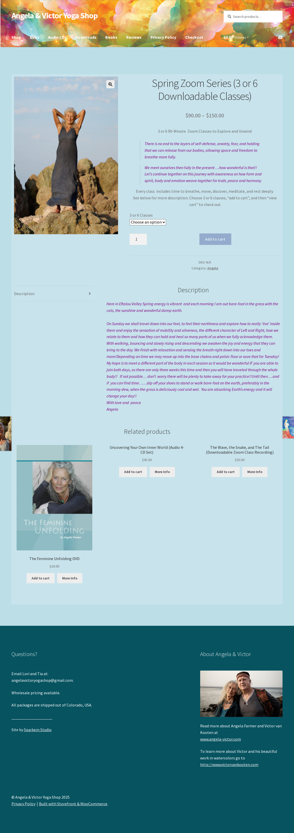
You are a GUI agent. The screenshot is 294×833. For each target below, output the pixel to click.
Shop (16, 37)
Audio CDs (57, 37)
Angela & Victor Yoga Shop (54, 15)
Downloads (85, 37)
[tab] (54, 293)
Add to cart (215, 239)
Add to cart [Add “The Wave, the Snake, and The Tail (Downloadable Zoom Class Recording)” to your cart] (226, 471)
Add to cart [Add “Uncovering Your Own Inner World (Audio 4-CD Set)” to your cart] (133, 471)
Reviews (134, 37)
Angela (212, 268)
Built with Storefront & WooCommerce (73, 803)
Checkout (194, 37)
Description (24, 293)
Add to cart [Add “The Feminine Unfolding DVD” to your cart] (40, 578)
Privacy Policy (163, 37)
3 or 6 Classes (141, 215)
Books (111, 37)
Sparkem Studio (38, 729)
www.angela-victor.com (220, 739)
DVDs (34, 37)
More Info (69, 578)
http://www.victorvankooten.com (229, 764)
